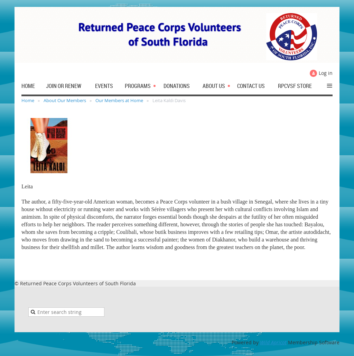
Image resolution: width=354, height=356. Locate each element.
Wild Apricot (273, 342)
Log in (326, 73)
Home (27, 100)
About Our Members (65, 100)
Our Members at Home (119, 100)
